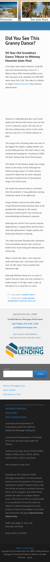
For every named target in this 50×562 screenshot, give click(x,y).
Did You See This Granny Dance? (22, 40)
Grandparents (13, 301)
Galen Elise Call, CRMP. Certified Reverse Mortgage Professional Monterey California (25, 11)
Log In (29, 557)
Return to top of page (25, 548)
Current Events (28, 295)
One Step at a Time (12, 394)
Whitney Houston (21, 83)
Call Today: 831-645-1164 (25, 323)
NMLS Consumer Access (16, 416)
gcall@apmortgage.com (25, 327)
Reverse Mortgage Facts (14, 385)
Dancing (31, 298)
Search (6, 368)
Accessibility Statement (15, 408)
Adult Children (9, 390)
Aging (24, 298)
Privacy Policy (11, 412)
